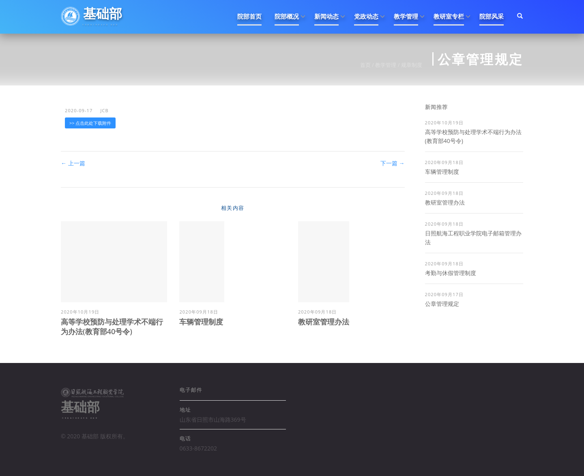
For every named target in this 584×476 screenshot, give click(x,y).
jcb (104, 110)
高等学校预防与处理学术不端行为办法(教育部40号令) (112, 326)
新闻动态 (326, 16)
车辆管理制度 (201, 322)
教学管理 (406, 16)
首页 (365, 64)
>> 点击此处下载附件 (90, 123)
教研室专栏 (449, 16)
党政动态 (366, 16)
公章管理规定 (442, 303)
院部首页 (249, 16)
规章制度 (411, 64)
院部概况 (287, 16)
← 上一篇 (73, 163)
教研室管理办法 (323, 322)
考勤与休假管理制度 (450, 273)
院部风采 (491, 16)
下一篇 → (392, 163)
